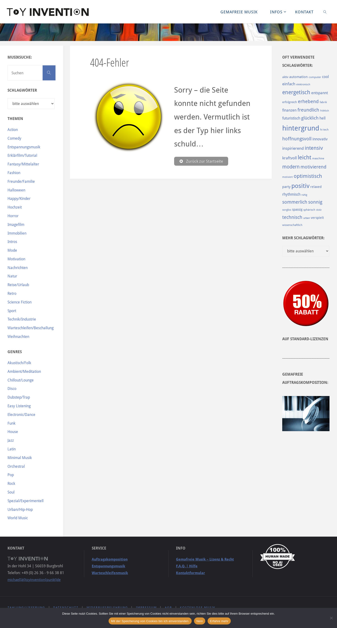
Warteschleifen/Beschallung (30, 328)
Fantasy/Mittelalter (23, 164)
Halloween (16, 190)
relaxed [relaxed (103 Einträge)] (316, 187)
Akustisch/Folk (19, 363)
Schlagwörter (22, 90)
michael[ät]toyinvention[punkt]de (35, 579)
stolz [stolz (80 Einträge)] (319, 209)
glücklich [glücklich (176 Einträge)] (310, 118)
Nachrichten (17, 267)
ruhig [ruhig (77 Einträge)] (304, 194)
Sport (11, 311)
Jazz (10, 440)
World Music (17, 518)
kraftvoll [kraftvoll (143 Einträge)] (289, 158)
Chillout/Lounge (20, 380)
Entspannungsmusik (23, 147)
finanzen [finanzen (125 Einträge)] (289, 110)
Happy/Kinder (18, 198)
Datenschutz (66, 607)
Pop (10, 475)
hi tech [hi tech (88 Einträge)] (324, 129)
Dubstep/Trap (18, 397)
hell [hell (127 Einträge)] (322, 118)
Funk (11, 423)
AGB (168, 607)
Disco (11, 388)
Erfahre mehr (219, 621)
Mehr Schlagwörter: (303, 238)
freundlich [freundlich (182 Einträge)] (308, 110)
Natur (12, 276)
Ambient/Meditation (24, 371)
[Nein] (331, 618)
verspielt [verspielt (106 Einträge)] (317, 218)
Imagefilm (15, 224)
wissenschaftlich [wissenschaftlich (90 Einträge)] (292, 225)
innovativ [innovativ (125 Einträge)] (320, 139)
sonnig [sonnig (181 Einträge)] (315, 202)
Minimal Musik (19, 458)
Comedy (14, 138)
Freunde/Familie (21, 181)
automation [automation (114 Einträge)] (298, 77)
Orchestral (16, 466)
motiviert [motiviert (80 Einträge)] (287, 177)
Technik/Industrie (21, 319)
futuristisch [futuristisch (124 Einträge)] (291, 118)
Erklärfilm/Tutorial (22, 155)
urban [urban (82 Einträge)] (306, 218)
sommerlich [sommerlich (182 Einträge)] (294, 202)
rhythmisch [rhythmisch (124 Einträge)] (291, 194)
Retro (11, 293)
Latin (11, 449)
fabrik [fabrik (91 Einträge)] (323, 102)
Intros (12, 241)
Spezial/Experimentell (25, 501)
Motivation (16, 259)
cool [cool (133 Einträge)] (325, 77)
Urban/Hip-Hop (20, 509)
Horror (12, 216)
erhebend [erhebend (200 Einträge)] (308, 101)
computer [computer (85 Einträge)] (315, 77)
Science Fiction (19, 302)
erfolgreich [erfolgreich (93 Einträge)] (289, 102)
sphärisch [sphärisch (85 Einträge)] (309, 209)
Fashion (13, 173)
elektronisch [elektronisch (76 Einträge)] (303, 84)
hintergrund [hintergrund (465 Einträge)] (300, 128)
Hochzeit (14, 207)
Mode (12, 250)
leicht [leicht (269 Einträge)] (304, 157)
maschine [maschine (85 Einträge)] (318, 158)
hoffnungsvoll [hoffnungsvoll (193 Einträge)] (296, 139)
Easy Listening (19, 406)
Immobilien (16, 233)
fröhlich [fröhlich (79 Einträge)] (324, 110)
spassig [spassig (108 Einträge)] (297, 209)
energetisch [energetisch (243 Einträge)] (296, 92)
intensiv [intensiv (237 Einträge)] (314, 148)
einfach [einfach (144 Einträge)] (288, 84)
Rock (11, 483)
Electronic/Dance (21, 414)
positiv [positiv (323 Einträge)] (300, 185)
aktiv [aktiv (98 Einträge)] (285, 77)
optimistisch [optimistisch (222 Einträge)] (308, 176)
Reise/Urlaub (18, 285)
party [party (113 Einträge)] (286, 187)
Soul (11, 492)
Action (12, 129)
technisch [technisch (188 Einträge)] (292, 217)
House (12, 432)
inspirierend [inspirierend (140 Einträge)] (293, 148)
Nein (199, 621)
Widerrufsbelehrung (107, 607)
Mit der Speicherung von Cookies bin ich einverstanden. (150, 621)
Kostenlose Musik (198, 607)
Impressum (146, 607)
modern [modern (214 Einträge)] (291, 167)
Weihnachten (18, 336)
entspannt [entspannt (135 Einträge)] (319, 93)
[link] (325, 11)
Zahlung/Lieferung (26, 607)
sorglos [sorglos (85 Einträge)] (286, 209)
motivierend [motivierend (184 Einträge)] (313, 167)
